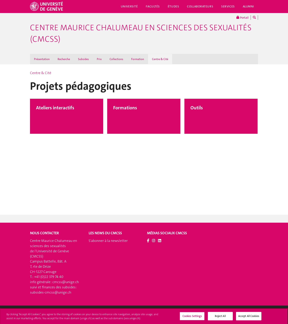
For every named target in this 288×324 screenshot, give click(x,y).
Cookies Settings (192, 317)
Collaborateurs (200, 6)
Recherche (64, 59)
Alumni (248, 6)
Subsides (83, 59)
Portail (242, 17)
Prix (99, 59)
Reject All (220, 317)
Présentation (42, 59)
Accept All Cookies (248, 317)
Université (129, 6)
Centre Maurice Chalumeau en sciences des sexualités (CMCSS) (140, 33)
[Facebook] (148, 240)
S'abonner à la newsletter (108, 240)
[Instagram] (153, 240)
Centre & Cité (160, 59)
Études (173, 6)
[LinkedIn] (159, 240)
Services (228, 6)
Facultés (153, 6)
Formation (137, 59)
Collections (116, 59)
